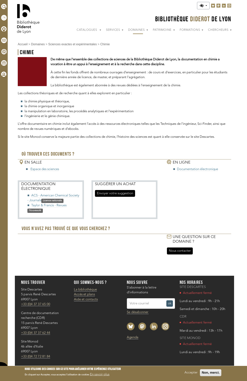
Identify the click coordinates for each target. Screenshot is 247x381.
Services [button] (113, 30)
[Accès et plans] (4, 29)
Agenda (132, 337)
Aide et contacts (86, 299)
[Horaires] (4, 18)
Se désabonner (138, 312)
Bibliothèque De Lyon (193, 19)
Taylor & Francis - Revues (49, 205)
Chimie (105, 44)
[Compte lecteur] (4, 74)
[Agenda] (4, 63)
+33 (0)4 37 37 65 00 (35, 304)
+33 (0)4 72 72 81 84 (35, 356)
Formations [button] (190, 30)
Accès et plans (84, 294)
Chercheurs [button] (218, 30)
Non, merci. (211, 373)
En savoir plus (99, 375)
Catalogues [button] (87, 30)
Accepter (191, 373)
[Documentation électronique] (4, 51)
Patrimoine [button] (163, 30)
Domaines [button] (137, 30)
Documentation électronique (197, 169)
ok (170, 304)
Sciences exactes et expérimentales (72, 44)
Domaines (38, 44)
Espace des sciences (44, 169)
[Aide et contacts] (4, 40)
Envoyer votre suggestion (115, 193)
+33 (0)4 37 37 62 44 (35, 333)
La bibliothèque (85, 289)
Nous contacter (180, 251)
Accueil (23, 44)
